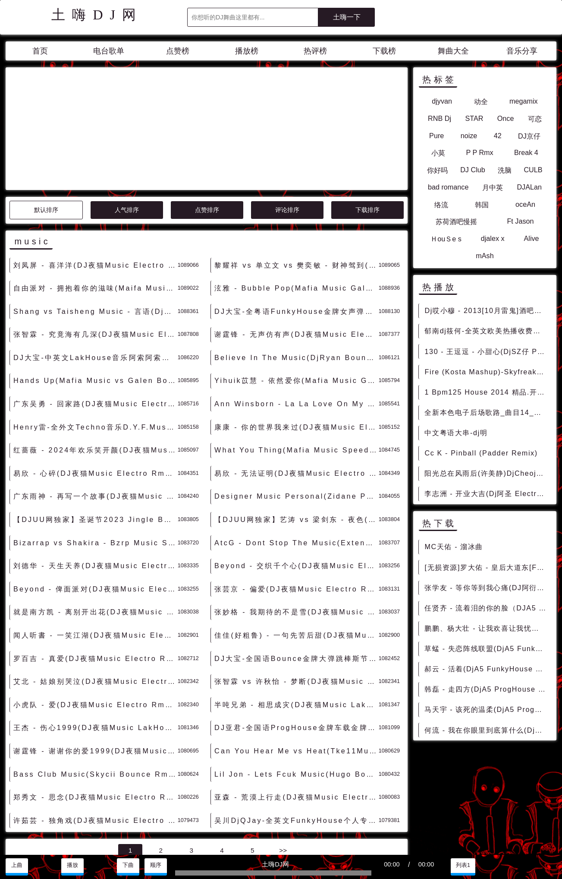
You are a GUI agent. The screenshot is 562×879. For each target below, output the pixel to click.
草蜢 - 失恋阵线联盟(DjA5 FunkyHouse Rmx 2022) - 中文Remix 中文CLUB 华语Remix (487, 648)
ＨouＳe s (446, 239)
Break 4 (526, 152)
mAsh (484, 255)
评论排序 (287, 132)
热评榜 (315, 51)
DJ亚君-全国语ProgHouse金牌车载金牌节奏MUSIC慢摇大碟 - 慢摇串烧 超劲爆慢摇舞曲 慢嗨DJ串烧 (296, 650)
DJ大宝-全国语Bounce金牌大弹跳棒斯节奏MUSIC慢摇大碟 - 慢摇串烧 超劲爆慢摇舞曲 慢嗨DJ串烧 (296, 581)
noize (469, 135)
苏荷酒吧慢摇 (456, 221)
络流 (441, 205)
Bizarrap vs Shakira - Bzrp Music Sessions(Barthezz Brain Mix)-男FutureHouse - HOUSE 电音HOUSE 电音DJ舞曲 (95, 465)
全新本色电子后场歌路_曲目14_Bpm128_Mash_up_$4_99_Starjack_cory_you (487, 412)
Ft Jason (520, 221)
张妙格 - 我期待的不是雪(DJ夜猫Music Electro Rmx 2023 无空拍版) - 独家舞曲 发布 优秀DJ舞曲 (296, 534)
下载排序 (367, 132)
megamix (523, 101)
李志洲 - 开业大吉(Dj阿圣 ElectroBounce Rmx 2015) (487, 493)
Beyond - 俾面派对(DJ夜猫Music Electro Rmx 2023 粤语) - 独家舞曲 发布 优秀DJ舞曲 (95, 511)
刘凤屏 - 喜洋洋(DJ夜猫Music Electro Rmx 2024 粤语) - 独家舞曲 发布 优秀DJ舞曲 (95, 187)
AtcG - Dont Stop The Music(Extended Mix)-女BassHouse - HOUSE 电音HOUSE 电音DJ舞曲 (296, 465)
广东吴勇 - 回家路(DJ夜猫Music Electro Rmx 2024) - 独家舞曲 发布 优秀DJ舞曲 (95, 326)
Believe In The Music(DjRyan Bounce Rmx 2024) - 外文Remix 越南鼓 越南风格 (296, 280)
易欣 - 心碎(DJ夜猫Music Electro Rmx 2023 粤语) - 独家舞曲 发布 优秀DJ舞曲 (95, 395)
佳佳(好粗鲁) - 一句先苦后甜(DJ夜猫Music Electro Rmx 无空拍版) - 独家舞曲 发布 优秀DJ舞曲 (296, 557)
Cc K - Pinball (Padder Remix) (480, 453)
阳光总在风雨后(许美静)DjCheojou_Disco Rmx (487, 473)
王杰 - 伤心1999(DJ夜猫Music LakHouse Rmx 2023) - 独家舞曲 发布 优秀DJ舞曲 (95, 650)
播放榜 (246, 51)
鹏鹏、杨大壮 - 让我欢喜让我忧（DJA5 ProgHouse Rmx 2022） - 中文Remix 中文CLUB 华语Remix (487, 628)
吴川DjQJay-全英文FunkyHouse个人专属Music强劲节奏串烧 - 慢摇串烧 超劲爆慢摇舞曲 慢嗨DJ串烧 (296, 742)
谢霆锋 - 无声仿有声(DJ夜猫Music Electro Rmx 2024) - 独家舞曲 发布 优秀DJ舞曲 (296, 256)
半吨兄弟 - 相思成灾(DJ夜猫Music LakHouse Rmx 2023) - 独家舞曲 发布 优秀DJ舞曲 (296, 627)
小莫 (438, 153)
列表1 (463, 865)
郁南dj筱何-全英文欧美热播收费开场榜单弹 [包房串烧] (487, 331)
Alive (531, 238)
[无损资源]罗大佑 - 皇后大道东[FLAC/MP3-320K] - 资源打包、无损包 (487, 567)
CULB (533, 170)
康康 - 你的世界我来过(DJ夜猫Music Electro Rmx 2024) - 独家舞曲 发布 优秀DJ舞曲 (296, 349)
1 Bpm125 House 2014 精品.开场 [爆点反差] (487, 392)
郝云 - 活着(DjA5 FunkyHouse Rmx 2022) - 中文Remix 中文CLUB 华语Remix (487, 669)
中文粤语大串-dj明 (455, 432)
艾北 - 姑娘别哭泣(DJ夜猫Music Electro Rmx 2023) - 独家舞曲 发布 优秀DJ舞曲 (95, 603)
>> (283, 772)
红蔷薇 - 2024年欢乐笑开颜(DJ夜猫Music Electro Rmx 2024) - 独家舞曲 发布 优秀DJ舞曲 (95, 372)
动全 (481, 101)
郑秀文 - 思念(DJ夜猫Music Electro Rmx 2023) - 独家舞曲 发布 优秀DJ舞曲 (95, 719)
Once (505, 118)
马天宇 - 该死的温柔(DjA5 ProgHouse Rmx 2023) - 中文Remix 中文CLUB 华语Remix (487, 709)
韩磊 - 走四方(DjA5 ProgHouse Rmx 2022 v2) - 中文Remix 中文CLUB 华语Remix (487, 689)
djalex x (493, 238)
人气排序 (127, 132)
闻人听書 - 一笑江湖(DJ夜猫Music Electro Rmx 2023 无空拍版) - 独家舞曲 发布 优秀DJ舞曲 (95, 557)
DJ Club (472, 170)
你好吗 (437, 170)
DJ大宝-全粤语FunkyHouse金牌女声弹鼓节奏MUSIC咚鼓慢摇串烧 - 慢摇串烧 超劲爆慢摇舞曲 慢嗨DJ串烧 (296, 233)
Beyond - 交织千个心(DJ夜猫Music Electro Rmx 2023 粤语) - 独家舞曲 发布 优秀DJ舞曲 (296, 488)
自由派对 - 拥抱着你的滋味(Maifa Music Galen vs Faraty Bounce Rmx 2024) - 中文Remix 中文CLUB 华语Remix (95, 210)
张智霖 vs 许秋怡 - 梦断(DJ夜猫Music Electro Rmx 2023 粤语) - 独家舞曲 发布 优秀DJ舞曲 (296, 603)
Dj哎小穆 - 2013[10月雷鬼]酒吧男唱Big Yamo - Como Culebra (487, 310)
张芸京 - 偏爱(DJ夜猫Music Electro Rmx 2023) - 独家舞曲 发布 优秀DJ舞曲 (296, 511)
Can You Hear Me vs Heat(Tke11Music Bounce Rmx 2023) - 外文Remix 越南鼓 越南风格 (296, 673)
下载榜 (384, 51)
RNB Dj (439, 118)
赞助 (37, 844)
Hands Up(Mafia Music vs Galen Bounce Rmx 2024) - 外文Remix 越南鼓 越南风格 (95, 303)
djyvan (442, 101)
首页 (40, 51)
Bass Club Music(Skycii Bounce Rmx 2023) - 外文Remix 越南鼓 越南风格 (95, 696)
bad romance (448, 187)
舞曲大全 (453, 51)
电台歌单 (108, 51)
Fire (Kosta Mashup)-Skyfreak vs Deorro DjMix (487, 372)
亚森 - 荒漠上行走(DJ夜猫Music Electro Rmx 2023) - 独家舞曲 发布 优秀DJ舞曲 (296, 719)
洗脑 (505, 170)
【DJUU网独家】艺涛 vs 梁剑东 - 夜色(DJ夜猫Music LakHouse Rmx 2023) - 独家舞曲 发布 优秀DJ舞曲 (296, 442)
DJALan (529, 187)
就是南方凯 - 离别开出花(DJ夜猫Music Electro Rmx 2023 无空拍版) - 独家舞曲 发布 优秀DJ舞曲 (95, 534)
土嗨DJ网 (97, 14)
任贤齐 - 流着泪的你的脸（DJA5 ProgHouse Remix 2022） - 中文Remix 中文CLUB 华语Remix (487, 608)
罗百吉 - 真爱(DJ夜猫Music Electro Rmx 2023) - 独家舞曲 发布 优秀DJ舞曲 (95, 581)
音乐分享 (521, 51)
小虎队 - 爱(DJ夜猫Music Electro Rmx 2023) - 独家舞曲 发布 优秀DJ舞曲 (95, 627)
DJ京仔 (529, 136)
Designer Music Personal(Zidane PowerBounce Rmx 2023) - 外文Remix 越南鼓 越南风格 (296, 418)
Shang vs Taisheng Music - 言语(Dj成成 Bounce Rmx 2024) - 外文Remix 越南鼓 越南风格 (95, 233)
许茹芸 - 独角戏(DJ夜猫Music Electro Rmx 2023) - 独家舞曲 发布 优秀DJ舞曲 (95, 742)
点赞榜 (177, 51)
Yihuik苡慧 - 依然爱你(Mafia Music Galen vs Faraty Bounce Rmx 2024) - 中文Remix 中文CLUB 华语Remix (296, 303)
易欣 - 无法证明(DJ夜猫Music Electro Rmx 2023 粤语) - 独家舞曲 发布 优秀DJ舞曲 (296, 395)
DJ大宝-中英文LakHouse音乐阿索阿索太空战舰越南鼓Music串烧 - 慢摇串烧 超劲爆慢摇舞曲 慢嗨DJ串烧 (95, 280)
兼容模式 (65, 844)
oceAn (525, 204)
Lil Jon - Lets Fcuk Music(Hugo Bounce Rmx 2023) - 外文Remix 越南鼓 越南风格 (296, 696)
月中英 (492, 187)
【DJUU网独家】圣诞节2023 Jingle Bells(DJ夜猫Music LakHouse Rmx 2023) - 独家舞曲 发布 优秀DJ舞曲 (95, 442)
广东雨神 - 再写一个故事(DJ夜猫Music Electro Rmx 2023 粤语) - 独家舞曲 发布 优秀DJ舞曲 (95, 418)
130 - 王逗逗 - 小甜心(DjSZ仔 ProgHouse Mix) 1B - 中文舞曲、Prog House (487, 351)
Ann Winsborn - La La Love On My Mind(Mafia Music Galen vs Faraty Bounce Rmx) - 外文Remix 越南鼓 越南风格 (296, 326)
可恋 (535, 119)
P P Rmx (479, 152)
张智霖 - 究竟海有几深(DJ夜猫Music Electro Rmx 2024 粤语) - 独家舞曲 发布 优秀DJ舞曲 (95, 256)
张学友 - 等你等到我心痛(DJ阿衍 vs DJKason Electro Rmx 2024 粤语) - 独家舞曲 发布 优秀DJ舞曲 (487, 587)
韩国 (482, 205)
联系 (15, 844)
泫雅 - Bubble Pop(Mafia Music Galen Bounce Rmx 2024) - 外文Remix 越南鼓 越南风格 (296, 210)
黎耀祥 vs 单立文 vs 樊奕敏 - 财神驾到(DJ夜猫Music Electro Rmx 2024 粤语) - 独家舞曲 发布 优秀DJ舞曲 (296, 187)
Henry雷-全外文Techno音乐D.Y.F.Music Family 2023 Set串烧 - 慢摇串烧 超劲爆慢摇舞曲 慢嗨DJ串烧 (95, 349)
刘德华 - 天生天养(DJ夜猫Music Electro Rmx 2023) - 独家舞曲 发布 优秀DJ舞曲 (95, 488)
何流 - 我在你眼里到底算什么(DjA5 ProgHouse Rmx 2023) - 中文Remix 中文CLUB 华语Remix (487, 730)
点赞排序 (207, 132)
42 (498, 135)
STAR (474, 118)
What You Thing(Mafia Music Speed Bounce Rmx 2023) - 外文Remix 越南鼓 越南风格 (296, 372)
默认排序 (46, 132)
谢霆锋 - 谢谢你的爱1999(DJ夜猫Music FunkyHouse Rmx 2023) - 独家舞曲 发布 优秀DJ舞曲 (95, 673)
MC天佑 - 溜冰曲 (453, 546)
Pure (436, 135)
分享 (518, 865)
